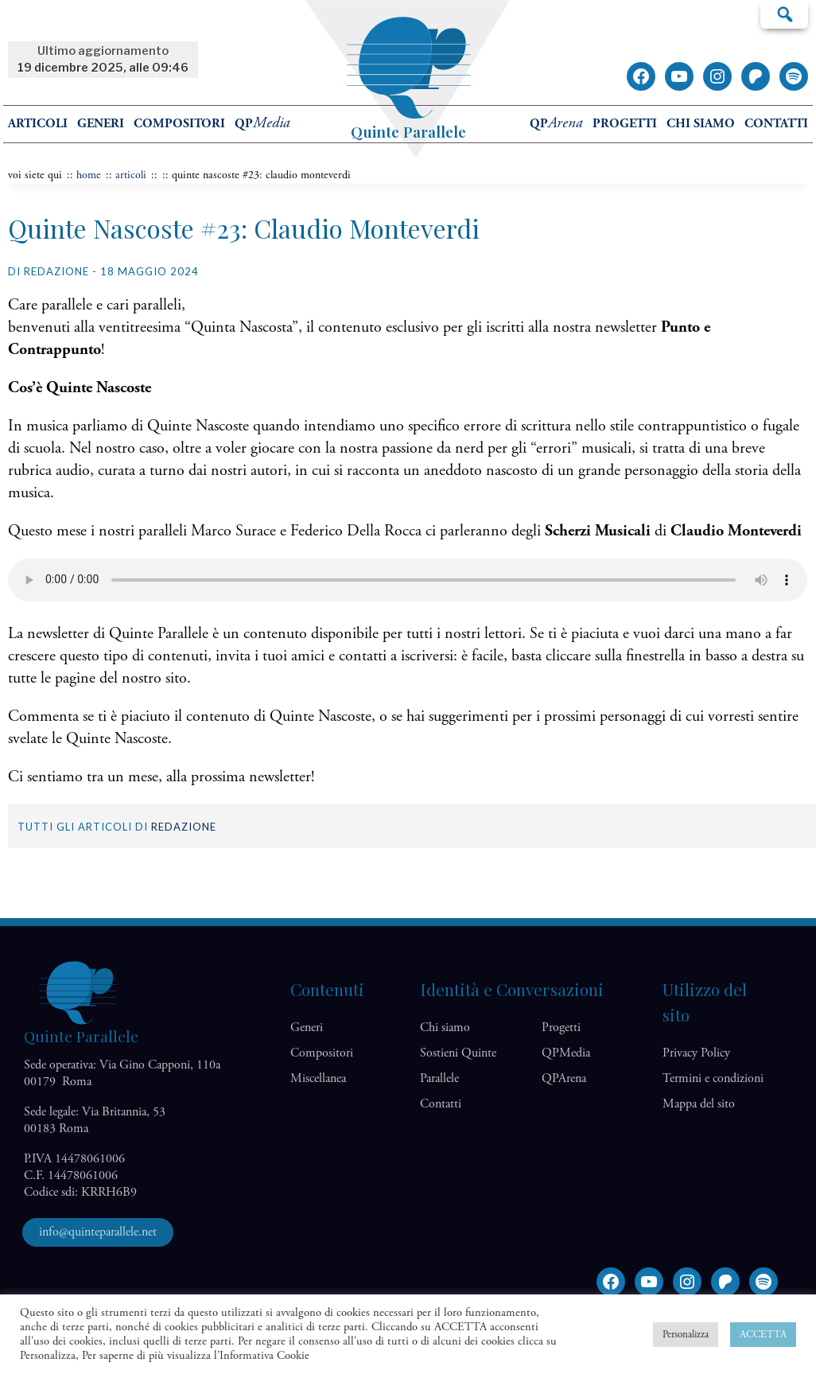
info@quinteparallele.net (98, 1232)
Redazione (183, 826)
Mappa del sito (699, 1104)
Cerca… (784, 13)
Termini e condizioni (713, 1078)
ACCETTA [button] (763, 1334)
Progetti (625, 123)
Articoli (38, 123)
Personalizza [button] (686, 1334)
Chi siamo (700, 123)
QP (262, 123)
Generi (100, 123)
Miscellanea (318, 1078)
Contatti (776, 123)
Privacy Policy (696, 1053)
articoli (130, 175)
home (88, 175)
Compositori (179, 123)
